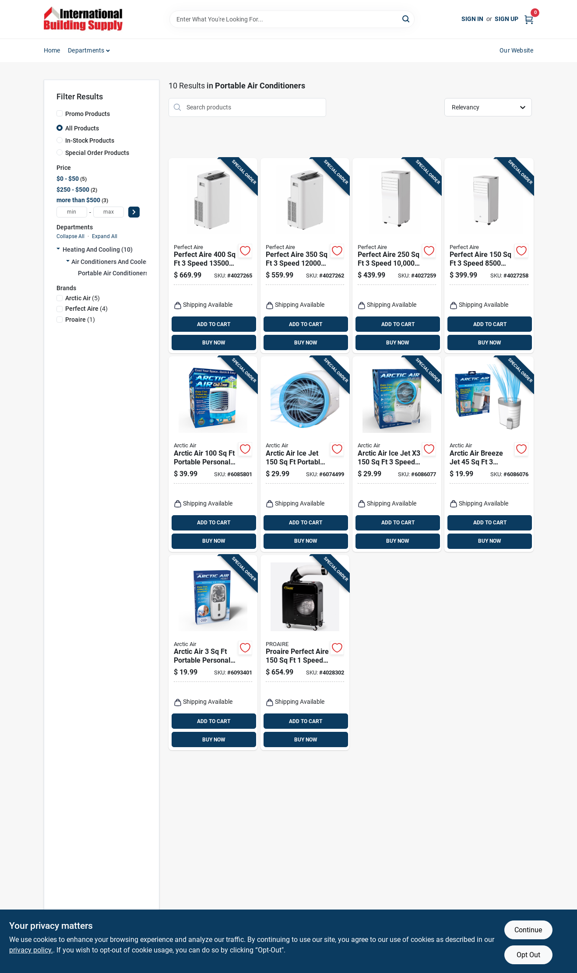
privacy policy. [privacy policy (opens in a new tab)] (31, 950)
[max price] (108, 212)
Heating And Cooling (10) (98, 249)
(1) (80, 319)
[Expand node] (58, 249)
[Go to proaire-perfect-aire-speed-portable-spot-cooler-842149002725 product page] (304, 653)
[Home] (83, 19)
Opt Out (528, 955)
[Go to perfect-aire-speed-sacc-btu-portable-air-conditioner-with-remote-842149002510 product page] (213, 256)
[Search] (406, 18)
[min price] (71, 212)
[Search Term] (292, 19)
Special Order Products (97, 153)
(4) (86, 308)
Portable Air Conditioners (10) (119, 273)
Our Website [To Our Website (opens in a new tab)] (516, 50)
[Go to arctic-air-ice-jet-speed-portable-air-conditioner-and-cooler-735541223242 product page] (396, 454)
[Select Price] (134, 212)
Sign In (472, 18)
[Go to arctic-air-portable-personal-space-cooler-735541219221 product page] (213, 454)
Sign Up (506, 18)
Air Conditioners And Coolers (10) (117, 261)
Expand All (104, 236)
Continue (528, 930)
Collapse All (70, 236)
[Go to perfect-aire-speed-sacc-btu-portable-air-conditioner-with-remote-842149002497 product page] (396, 256)
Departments (86, 50)
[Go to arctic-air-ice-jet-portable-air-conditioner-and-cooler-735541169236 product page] (304, 454)
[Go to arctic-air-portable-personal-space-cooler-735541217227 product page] (213, 653)
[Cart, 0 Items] (528, 19)
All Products (82, 128)
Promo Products (87, 114)
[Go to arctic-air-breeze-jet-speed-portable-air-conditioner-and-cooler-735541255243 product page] (488, 454)
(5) (82, 298)
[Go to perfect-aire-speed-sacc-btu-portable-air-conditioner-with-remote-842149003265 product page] (304, 256)
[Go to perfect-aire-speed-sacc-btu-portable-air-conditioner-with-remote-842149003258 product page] (488, 256)
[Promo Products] (59, 113)
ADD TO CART (213, 324)
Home (52, 50)
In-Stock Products (89, 140)
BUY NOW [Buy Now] (213, 343)
